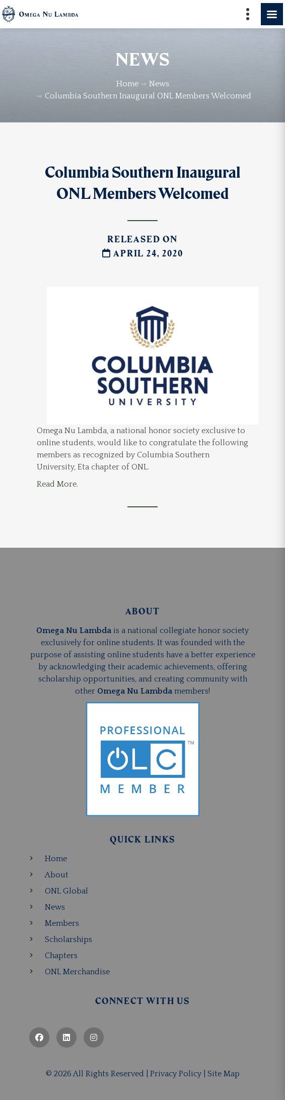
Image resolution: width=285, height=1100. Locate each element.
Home (56, 858)
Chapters (61, 955)
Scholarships (68, 939)
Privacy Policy (175, 1073)
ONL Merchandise (77, 971)
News (55, 907)
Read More (57, 484)
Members (62, 923)
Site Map (223, 1073)
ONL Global (66, 891)
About (56, 874)
